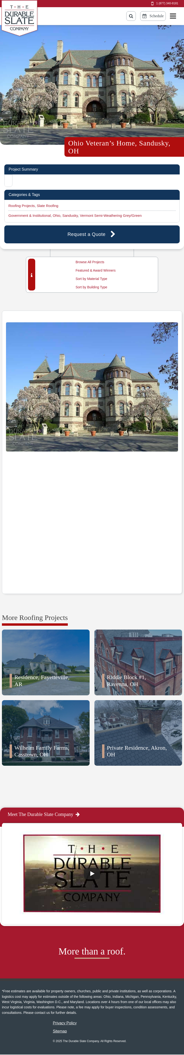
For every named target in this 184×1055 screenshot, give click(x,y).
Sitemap (60, 1031)
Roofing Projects (21, 206)
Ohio (56, 215)
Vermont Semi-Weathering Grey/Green (111, 215)
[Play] (92, 873)
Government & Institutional (29, 215)
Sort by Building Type (91, 287)
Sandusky (70, 215)
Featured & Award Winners (95, 270)
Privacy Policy (65, 1023)
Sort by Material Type (91, 279)
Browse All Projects (89, 262)
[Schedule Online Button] (153, 16)
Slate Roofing (47, 206)
